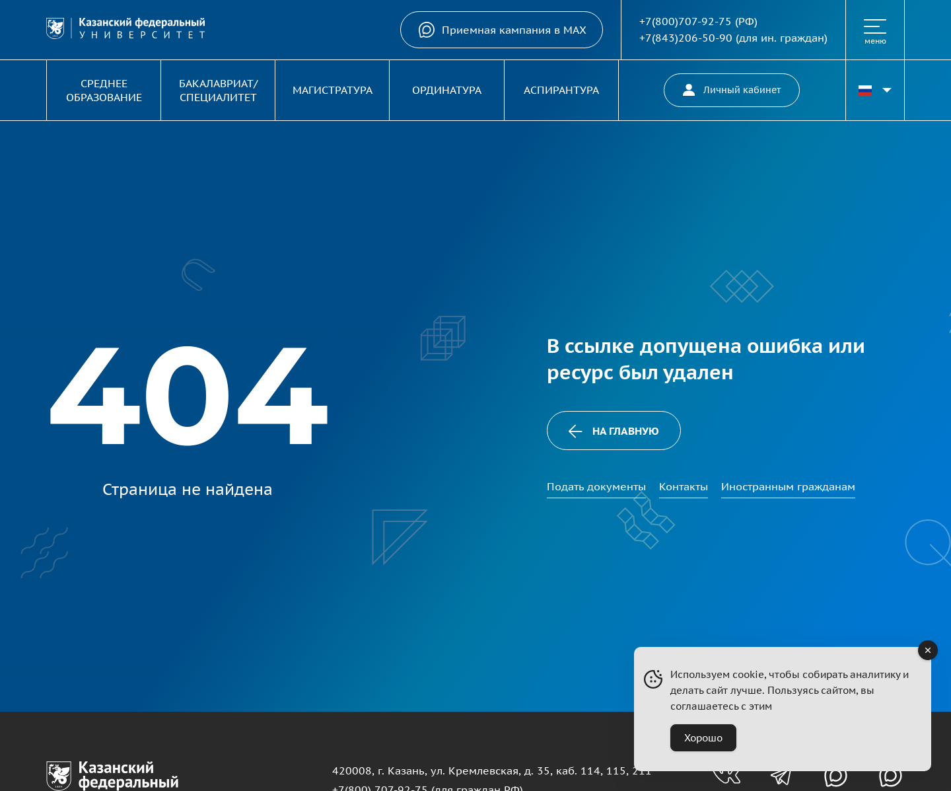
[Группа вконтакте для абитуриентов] (726, 775)
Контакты (683, 486)
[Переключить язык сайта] (875, 90)
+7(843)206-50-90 (685, 37)
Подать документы (596, 486)
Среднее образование (104, 90)
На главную (613, 431)
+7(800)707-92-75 (685, 21)
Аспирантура (561, 89)
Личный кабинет (732, 90)
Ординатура (446, 89)
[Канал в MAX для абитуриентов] (836, 775)
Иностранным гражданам (788, 486)
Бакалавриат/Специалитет (218, 90)
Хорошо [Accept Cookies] (703, 738)
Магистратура (332, 89)
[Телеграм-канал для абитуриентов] (781, 775)
